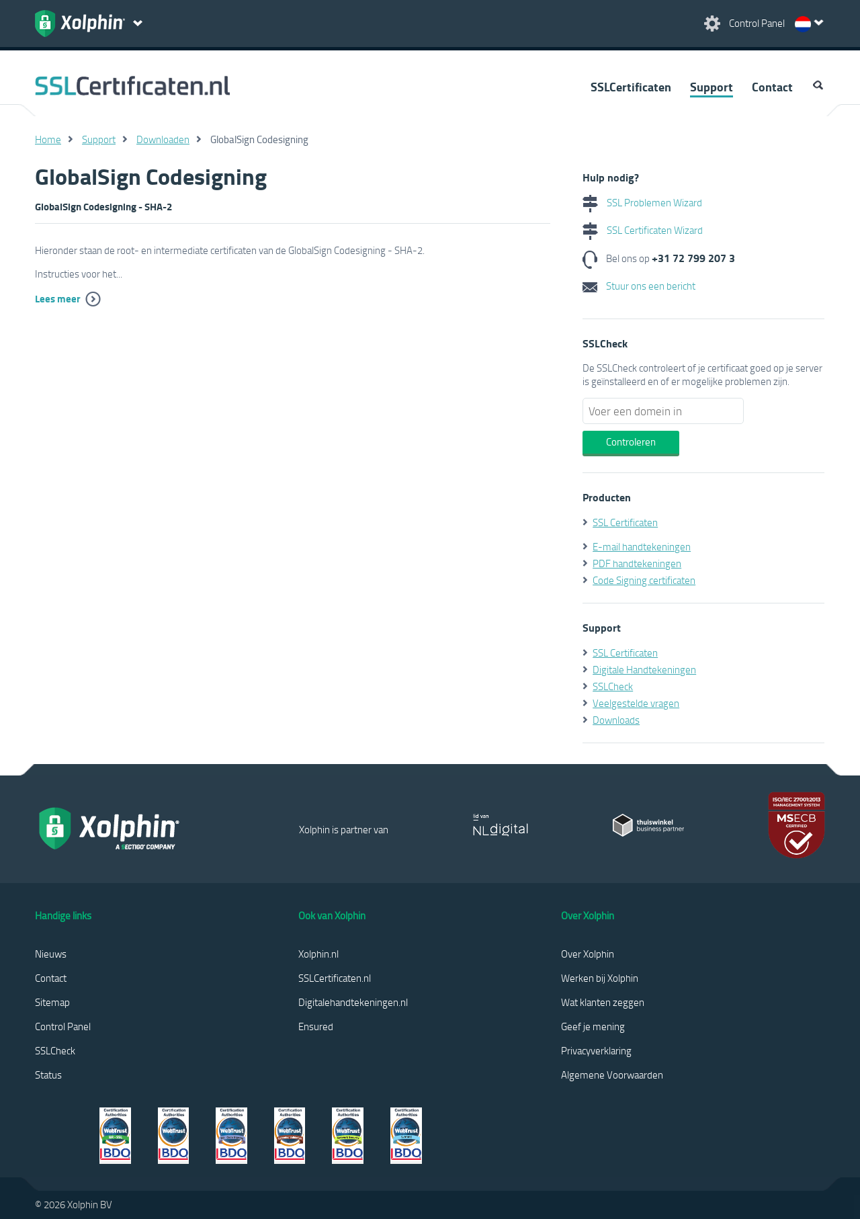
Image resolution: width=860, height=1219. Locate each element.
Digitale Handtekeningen (644, 669)
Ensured (315, 1026)
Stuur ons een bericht (639, 285)
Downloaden (162, 139)
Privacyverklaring (596, 1050)
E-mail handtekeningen (642, 546)
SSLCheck (613, 686)
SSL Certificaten (625, 522)
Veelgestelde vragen (636, 703)
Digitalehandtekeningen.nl (353, 1002)
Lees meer (58, 298)
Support (711, 86)
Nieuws (51, 953)
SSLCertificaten (631, 86)
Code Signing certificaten (644, 580)
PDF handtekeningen (637, 563)
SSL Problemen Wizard (642, 202)
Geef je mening (593, 1026)
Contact (772, 86)
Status (48, 1074)
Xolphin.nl (318, 953)
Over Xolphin (587, 953)
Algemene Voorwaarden (612, 1074)
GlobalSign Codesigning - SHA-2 (103, 206)
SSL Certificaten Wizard (643, 230)
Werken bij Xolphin (599, 977)
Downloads (616, 719)
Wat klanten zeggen (602, 1002)
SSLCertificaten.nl (334, 977)
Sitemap (52, 1002)
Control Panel (63, 1026)
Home (48, 139)
